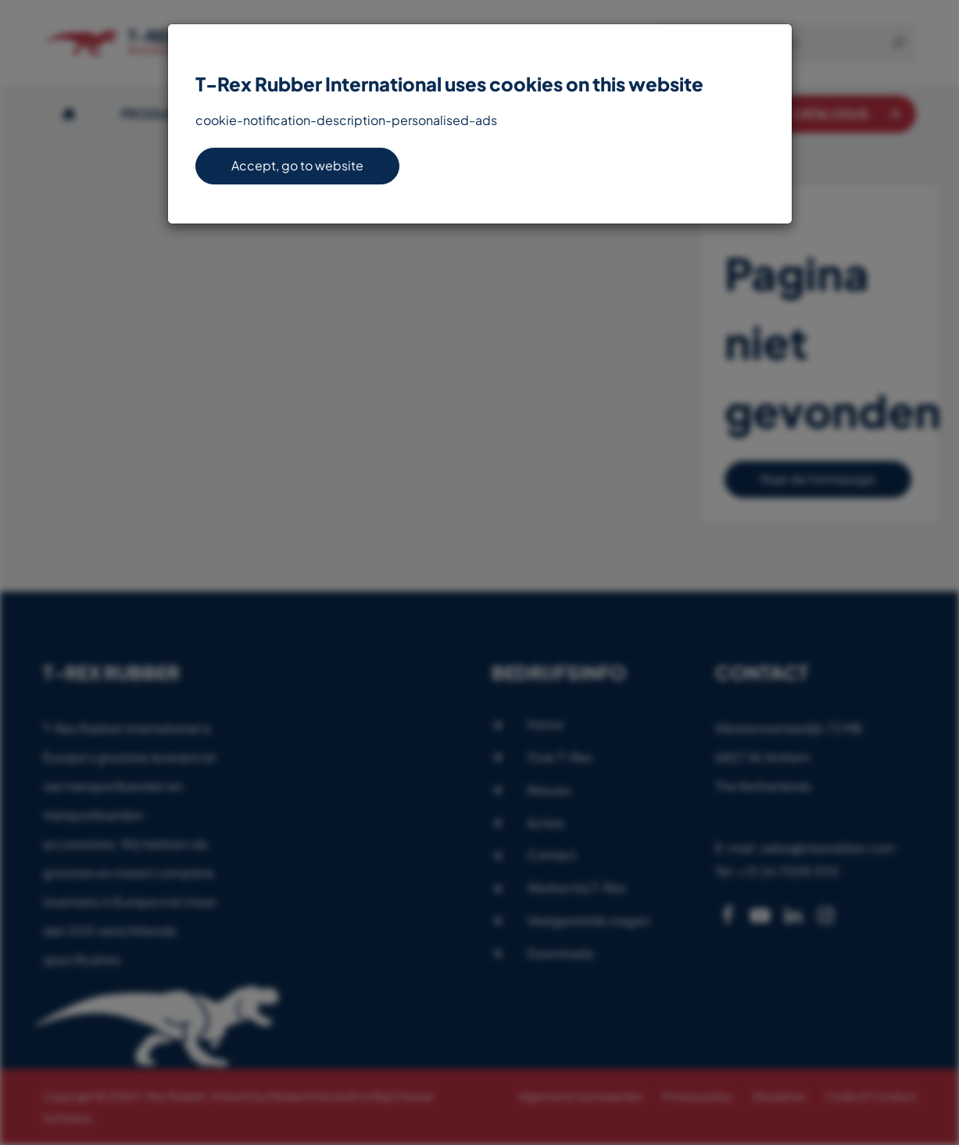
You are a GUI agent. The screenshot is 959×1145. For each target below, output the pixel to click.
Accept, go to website (297, 165)
